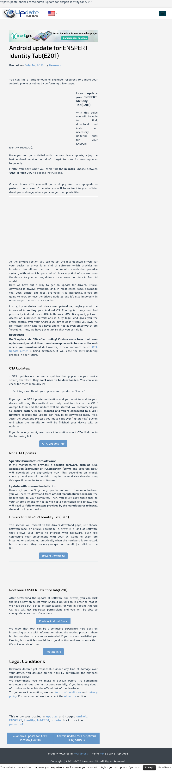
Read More (164, 767)
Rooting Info (53, 651)
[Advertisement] (42, 118)
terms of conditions (68, 692)
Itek (101, 753)
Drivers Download (53, 556)
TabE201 (43, 720)
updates (52, 716)
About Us (70, 696)
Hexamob (55, 65)
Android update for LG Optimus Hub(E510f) (76, 738)
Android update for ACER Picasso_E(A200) (30, 738)
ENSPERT (15, 720)
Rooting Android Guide (53, 621)
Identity (29, 720)
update (56, 720)
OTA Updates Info (53, 443)
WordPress (80, 753)
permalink (16, 724)
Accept (149, 767)
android (81, 716)
